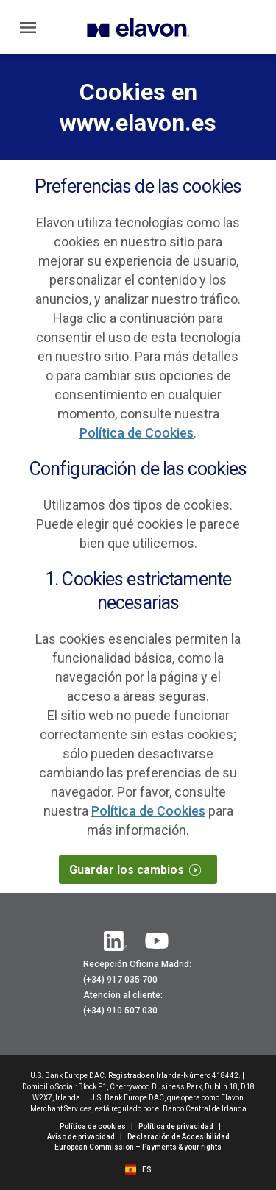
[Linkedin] (115, 941)
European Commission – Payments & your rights (138, 1147)
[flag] (133, 1168)
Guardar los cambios (141, 870)
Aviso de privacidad (81, 1137)
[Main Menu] (28, 27)
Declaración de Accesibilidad (178, 1137)
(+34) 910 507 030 (120, 1010)
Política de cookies (93, 1126)
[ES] (147, 1170)
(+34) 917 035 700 (120, 980)
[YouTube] (157, 941)
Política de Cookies (136, 433)
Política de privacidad (175, 1126)
